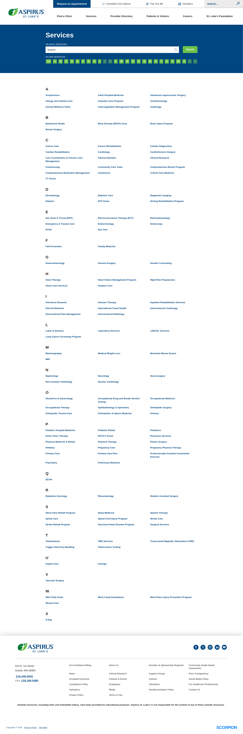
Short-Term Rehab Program (60, 513)
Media (112, 689)
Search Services (56, 44)
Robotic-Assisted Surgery (164, 496)
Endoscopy (156, 224)
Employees (114, 684)
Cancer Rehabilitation (109, 146)
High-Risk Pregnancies (162, 280)
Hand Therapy (53, 280)
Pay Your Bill (154, 4)
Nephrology (52, 376)
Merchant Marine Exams (163, 353)
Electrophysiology (160, 218)
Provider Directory (122, 16)
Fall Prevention (54, 246)
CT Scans (51, 178)
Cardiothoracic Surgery (162, 152)
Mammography (54, 353)
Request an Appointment (72, 3)
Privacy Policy (76, 695)
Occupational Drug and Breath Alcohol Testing (119, 400)
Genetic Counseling (160, 263)
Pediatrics (155, 430)
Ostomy (154, 413)
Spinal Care (52, 518)
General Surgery (107, 263)
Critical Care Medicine (162, 173)
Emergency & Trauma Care (60, 224)
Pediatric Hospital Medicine (60, 430)
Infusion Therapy (107, 302)
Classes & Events (118, 679)
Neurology (103, 376)
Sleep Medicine (106, 513)
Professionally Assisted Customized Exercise (169, 455)
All (48, 61)
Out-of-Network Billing (80, 665)
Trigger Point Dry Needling (60, 547)
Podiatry (50, 447)
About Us (113, 665)
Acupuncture (53, 95)
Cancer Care (52, 146)
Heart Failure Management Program (117, 280)
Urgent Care (52, 564)
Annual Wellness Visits (58, 107)
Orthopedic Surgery (160, 407)
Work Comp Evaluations (111, 597)
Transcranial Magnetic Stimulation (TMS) (172, 541)
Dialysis (50, 201)
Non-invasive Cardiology (59, 382)
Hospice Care (105, 285)
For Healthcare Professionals (203, 684)
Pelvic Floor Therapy (57, 436)
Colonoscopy (53, 167)
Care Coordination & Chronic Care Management (64, 159)
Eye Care (103, 229)
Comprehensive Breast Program (167, 167)
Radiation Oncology (56, 496)
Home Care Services (57, 285)
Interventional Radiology (111, 314)
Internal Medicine (55, 308)
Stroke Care (156, 518)
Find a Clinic (64, 16)
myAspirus (185, 4)
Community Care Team (110, 167)
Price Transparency (198, 673)
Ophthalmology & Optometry (113, 407)
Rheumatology (106, 496)
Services (91, 16)
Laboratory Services (109, 331)
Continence (104, 173)
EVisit (49, 229)
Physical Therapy (107, 442)
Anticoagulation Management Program (119, 107)
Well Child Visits (54, 597)
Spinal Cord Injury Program (112, 518)
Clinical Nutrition (107, 158)
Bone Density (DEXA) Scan (112, 123)
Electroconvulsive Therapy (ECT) (116, 218)
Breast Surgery (54, 129)
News (72, 673)
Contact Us (194, 689)
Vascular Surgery (55, 580)
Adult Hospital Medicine (111, 95)
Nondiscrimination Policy (161, 689)
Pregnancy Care (106, 447)
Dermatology (52, 195)
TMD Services (105, 541)
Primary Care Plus (108, 453)
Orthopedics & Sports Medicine (115, 413)
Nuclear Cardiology (108, 382)
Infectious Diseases (56, 302)
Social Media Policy (198, 679)
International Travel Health (112, 308)
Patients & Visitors (158, 16)
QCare (49, 479)
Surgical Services (159, 524)
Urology (102, 564)
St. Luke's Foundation (219, 16)
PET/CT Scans (105, 436)
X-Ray (49, 620)
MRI (48, 359)
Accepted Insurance (79, 679)
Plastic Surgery (158, 442)
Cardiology (104, 152)
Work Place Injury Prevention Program (170, 597)
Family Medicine (106, 246)
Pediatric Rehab (106, 430)
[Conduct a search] (221, 4)
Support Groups (157, 673)
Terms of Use (115, 695)
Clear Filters (190, 68)
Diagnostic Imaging (160, 195)
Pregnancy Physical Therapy (165, 447)
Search (190, 49)
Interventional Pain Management (63, 314)
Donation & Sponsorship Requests (166, 665)
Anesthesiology (158, 101)
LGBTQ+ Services (159, 331)
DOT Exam (103, 201)
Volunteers (154, 684)
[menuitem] (67, 16)
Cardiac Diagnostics (161, 146)
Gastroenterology (55, 263)
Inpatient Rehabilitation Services (167, 302)
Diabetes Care (105, 195)
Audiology (155, 107)
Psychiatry (51, 462)
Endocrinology (106, 224)
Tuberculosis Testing (109, 547)
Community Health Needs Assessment (202, 666)
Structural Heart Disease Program (116, 524)
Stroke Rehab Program (58, 524)
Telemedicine (53, 541)
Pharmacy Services (160, 436)
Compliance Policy (78, 684)
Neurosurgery (157, 376)
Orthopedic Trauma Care (59, 413)
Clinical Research (159, 158)
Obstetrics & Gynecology (59, 398)
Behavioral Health (55, 123)
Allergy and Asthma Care (59, 101)
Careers (187, 16)
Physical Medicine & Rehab (60, 442)
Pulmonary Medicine (109, 462)
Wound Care (52, 603)
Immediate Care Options (116, 4)
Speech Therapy (159, 513)
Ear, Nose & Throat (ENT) (59, 218)
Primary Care (53, 453)
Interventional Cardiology (163, 308)
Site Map (43, 727)
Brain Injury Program (161, 123)
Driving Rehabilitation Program (167, 201)
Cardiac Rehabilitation (58, 152)
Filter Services (55, 57)
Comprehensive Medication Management (68, 173)
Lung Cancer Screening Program (63, 336)
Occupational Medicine (162, 398)
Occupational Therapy (57, 407)
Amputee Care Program (110, 101)
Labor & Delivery (55, 331)
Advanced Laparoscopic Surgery (168, 95)
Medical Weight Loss (109, 353)
